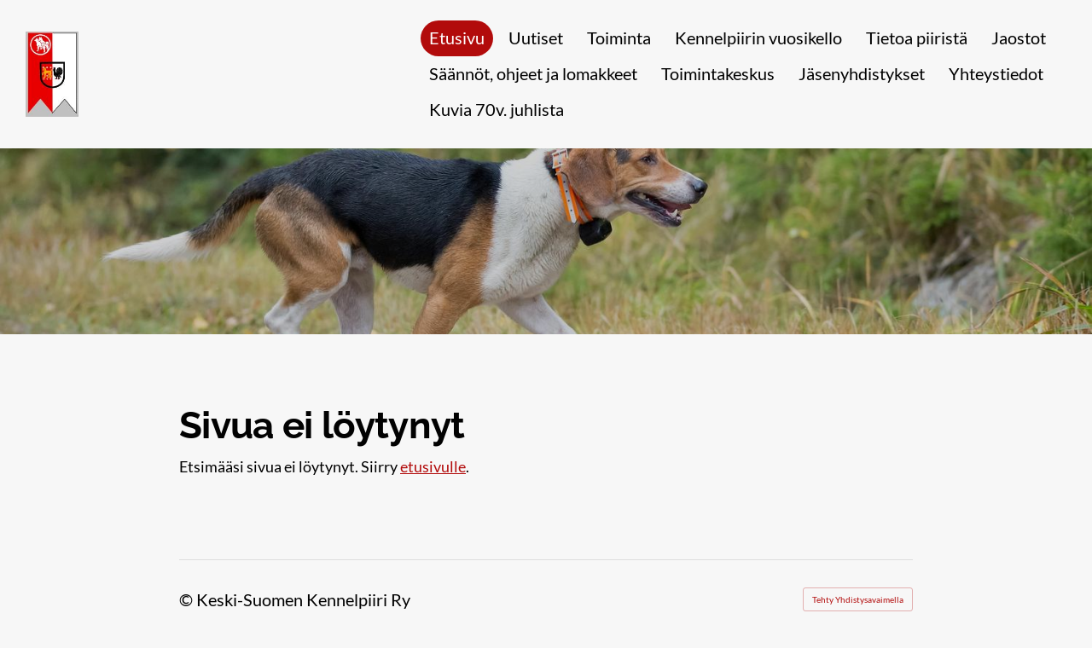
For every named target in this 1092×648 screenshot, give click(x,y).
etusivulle (433, 466)
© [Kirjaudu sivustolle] (187, 599)
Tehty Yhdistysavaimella (857, 599)
